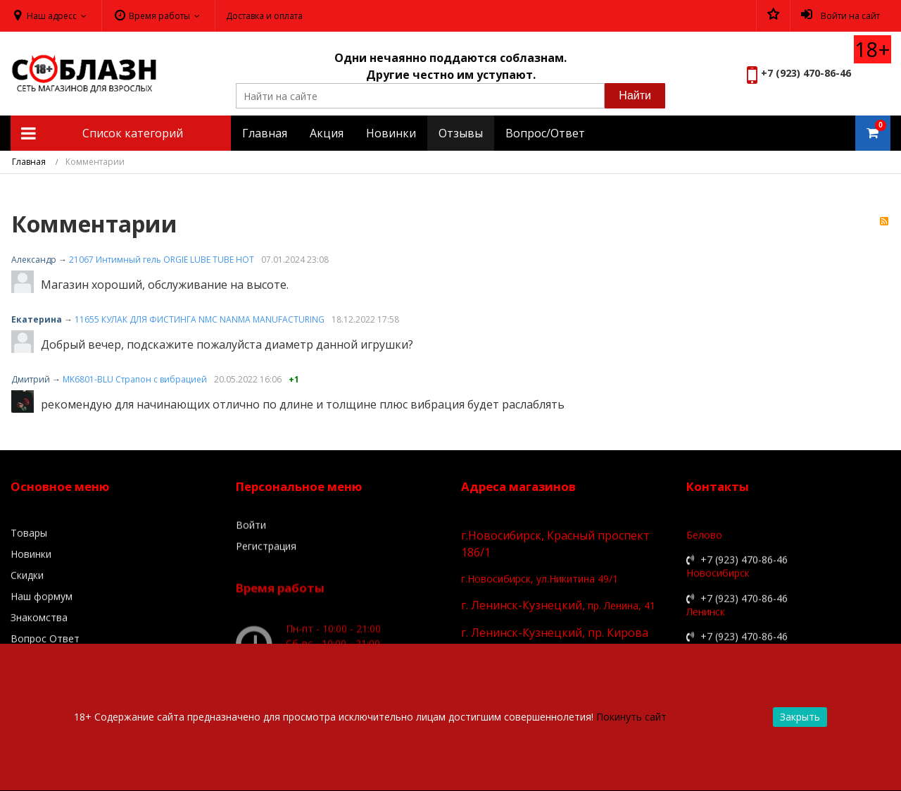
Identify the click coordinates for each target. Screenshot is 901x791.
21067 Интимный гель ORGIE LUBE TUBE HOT (161, 260)
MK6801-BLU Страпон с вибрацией (135, 379)
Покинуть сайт (631, 716)
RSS (884, 221)
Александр (33, 260)
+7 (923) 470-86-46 (806, 73)
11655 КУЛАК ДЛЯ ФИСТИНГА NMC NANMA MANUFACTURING (200, 319)
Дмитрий (30, 379)
